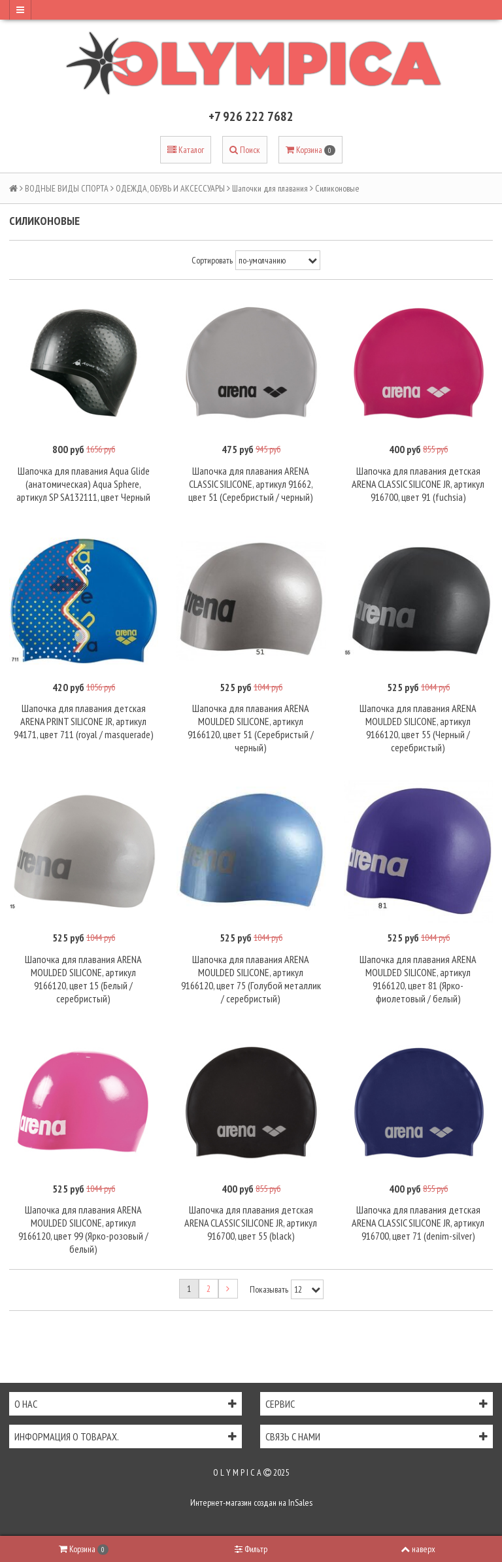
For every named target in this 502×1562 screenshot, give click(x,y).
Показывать (269, 1289)
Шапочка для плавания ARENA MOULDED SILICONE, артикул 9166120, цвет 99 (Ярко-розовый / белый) (83, 1229)
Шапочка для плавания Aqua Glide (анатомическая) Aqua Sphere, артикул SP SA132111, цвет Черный (83, 483)
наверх (418, 1549)
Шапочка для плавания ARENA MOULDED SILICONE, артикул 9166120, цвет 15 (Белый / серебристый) (83, 979)
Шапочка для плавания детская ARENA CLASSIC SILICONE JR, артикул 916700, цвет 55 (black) (250, 1222)
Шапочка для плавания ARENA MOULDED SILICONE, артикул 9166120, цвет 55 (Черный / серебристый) (418, 728)
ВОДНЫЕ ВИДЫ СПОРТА (67, 188)
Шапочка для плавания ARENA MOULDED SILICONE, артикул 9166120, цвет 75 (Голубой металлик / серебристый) (251, 979)
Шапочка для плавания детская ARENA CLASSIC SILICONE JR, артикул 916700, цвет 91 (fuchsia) (418, 483)
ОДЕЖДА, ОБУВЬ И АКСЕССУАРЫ (170, 188)
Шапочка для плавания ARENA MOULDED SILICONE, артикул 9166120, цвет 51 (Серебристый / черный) (251, 728)
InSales (300, 1502)
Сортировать (212, 260)
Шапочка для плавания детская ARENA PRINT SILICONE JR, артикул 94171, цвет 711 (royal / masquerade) (84, 721)
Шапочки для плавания (270, 188)
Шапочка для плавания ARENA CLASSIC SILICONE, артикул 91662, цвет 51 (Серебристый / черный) (250, 483)
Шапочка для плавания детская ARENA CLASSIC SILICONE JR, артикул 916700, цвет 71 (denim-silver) (418, 1222)
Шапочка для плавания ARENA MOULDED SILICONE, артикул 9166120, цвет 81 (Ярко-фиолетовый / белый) (418, 979)
